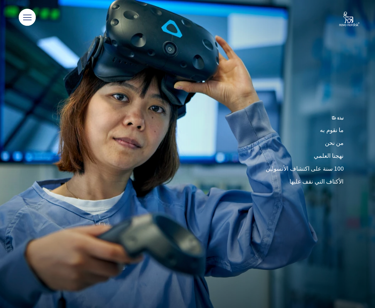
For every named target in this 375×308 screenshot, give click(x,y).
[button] (27, 17)
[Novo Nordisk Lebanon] (341, 19)
